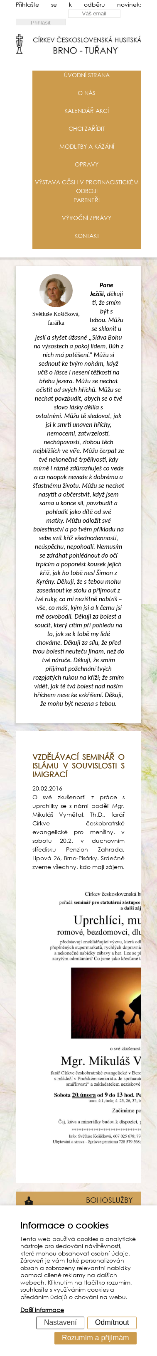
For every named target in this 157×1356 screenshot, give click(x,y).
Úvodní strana (87, 75)
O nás (87, 93)
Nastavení (60, 1322)
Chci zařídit (87, 128)
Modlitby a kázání (86, 146)
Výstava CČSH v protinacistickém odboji (87, 186)
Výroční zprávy (86, 218)
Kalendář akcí (86, 111)
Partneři (87, 200)
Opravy (86, 164)
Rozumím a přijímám (95, 1338)
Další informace (42, 1310)
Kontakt (86, 236)
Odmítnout (112, 1322)
